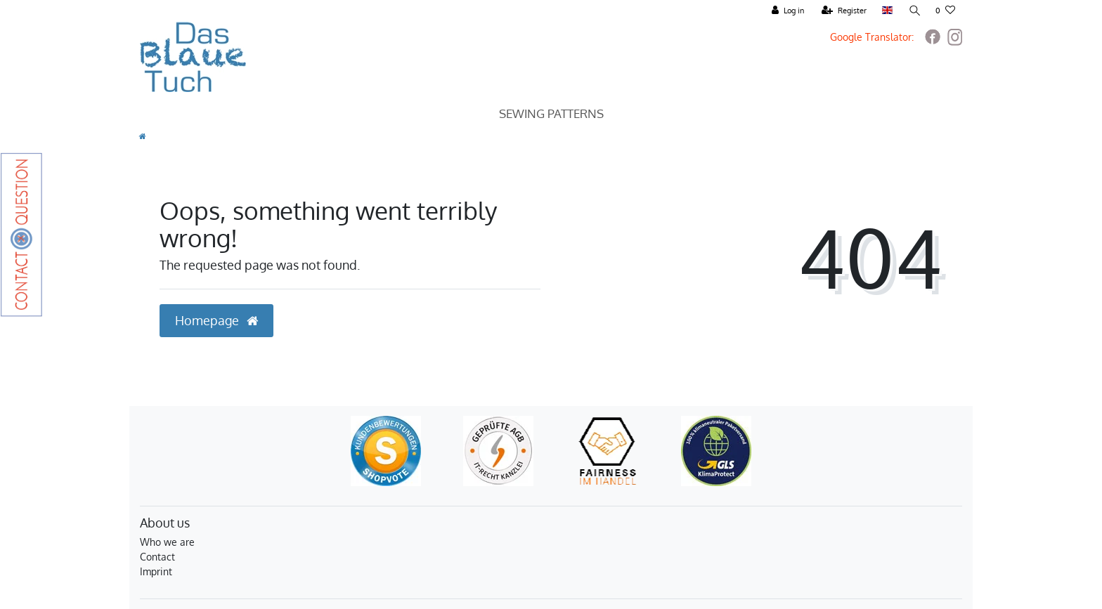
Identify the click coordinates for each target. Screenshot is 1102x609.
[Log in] (787, 11)
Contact (157, 557)
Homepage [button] (216, 320)
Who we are (167, 542)
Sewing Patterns (551, 113)
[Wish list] (945, 11)
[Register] (843, 11)
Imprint (156, 571)
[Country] (887, 11)
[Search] (914, 11)
